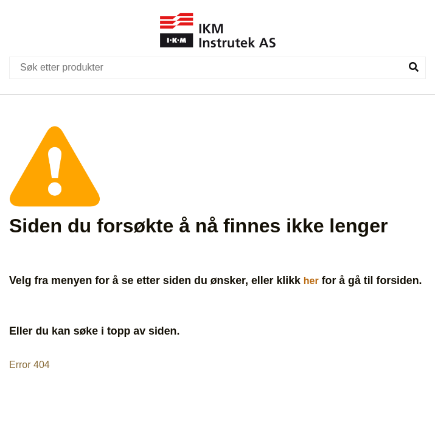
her (311, 281)
